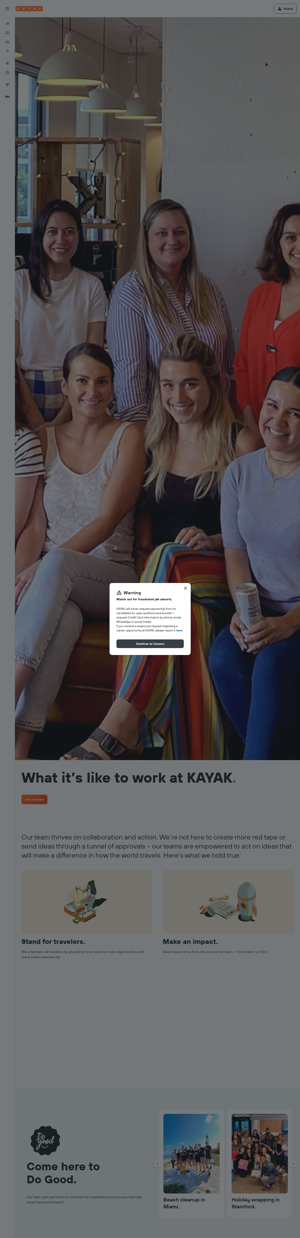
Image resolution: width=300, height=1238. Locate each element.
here (179, 630)
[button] (185, 588)
